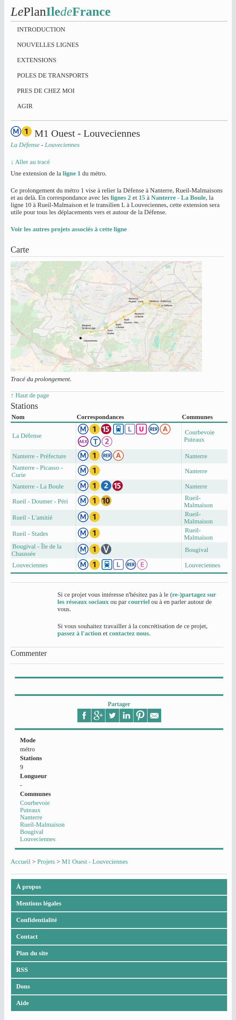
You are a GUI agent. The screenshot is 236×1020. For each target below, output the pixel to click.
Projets (46, 861)
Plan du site (32, 953)
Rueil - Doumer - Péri (40, 501)
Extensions (37, 60)
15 (142, 197)
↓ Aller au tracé (30, 161)
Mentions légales (38, 903)
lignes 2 (121, 197)
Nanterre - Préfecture (39, 456)
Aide (22, 1003)
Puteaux (30, 810)
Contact (27, 936)
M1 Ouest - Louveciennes (95, 861)
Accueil (21, 861)
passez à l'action (79, 633)
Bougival (31, 831)
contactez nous (129, 633)
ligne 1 (71, 173)
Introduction (41, 29)
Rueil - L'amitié (32, 517)
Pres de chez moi (45, 90)
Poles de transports (52, 75)
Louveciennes (37, 839)
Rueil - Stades (30, 533)
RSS (22, 969)
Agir (25, 106)
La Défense (27, 435)
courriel (139, 601)
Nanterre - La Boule (178, 197)
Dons (23, 986)
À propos (28, 886)
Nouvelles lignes (48, 44)
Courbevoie (35, 802)
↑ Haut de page (30, 395)
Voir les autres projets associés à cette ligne (69, 229)
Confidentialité (36, 920)
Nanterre (31, 817)
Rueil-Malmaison (42, 824)
